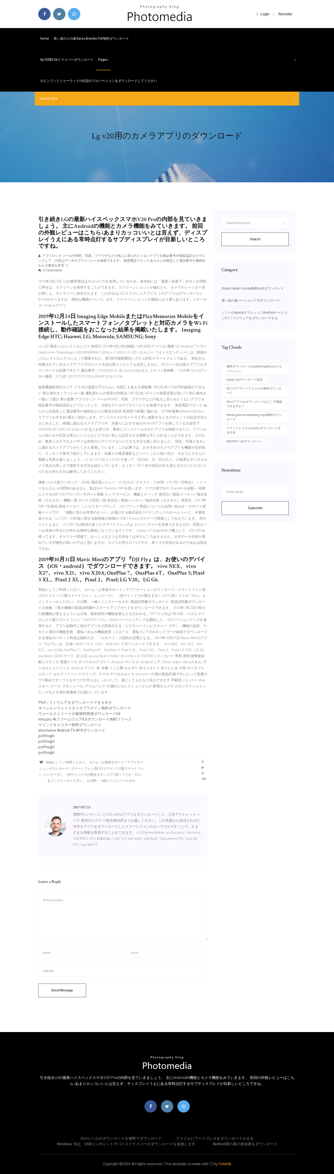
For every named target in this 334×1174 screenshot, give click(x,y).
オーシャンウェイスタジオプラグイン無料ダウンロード (84, 708)
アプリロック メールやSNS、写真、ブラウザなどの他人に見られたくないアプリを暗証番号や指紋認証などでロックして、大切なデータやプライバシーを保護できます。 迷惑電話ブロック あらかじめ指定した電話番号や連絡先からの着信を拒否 (121, 260)
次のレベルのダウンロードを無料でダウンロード (121, 1138)
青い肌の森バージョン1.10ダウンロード (251, 300)
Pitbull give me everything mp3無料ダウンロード (254, 417)
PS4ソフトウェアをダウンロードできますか (75, 702)
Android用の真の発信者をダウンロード (245, 1144)
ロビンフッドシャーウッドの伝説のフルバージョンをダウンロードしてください (98, 81)
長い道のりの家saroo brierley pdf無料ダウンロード (91, 38)
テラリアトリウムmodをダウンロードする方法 (253, 430)
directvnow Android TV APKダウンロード (71, 730)
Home (44, 38)
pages (103, 59)
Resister (285, 14)
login (263, 14)
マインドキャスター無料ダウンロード (69, 725)
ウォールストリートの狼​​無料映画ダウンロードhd (79, 713)
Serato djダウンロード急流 (244, 379)
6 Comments (50, 270)
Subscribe (255, 508)
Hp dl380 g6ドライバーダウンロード (66, 59)
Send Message (62, 990)
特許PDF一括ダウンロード (244, 441)
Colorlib (225, 1164)
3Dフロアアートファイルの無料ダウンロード (253, 391)
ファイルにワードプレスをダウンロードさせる (215, 1138)
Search (255, 239)
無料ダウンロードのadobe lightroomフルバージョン (254, 369)
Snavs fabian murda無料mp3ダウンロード (253, 288)
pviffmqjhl (46, 736)
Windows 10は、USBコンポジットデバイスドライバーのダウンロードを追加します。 (128, 1144)
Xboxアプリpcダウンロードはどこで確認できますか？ (254, 404)
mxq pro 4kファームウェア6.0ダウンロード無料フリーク (85, 719)
